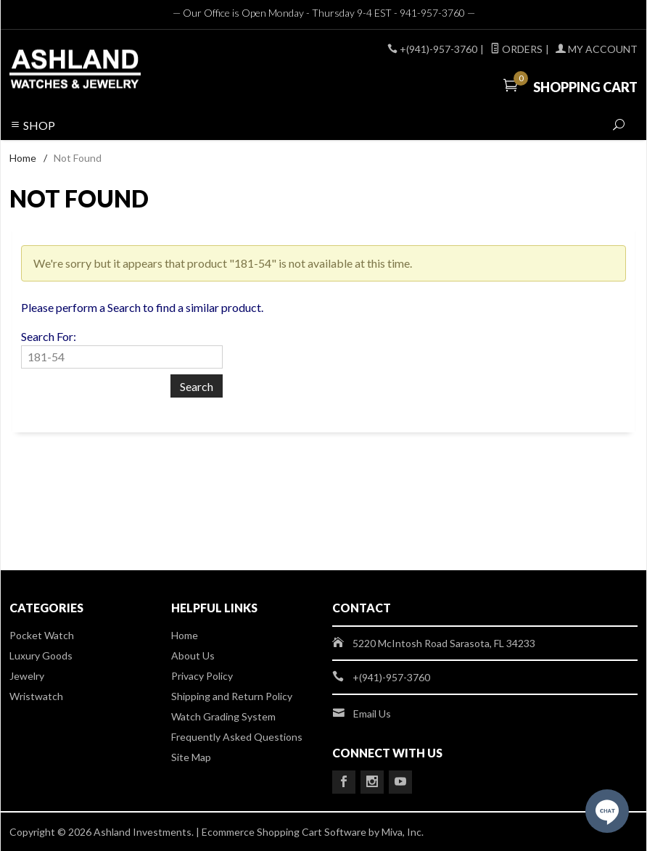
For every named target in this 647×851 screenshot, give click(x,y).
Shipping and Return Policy (231, 696)
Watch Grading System (223, 716)
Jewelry (26, 676)
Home (22, 158)
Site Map (191, 757)
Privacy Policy (202, 676)
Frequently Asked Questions (236, 737)
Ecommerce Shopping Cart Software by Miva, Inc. (313, 832)
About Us (193, 655)
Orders (516, 49)
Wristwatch (36, 696)
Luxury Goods (41, 655)
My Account (597, 49)
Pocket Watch (41, 635)
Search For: (48, 336)
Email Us (372, 713)
